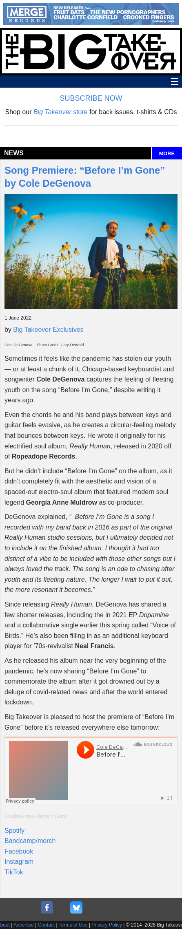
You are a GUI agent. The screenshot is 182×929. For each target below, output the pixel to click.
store (60, 111)
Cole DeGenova (18, 816)
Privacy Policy (106, 925)
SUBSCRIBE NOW (91, 98)
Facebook (18, 851)
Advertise (23, 925)
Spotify (14, 830)
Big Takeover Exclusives (48, 329)
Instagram (18, 861)
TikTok (13, 872)
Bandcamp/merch (29, 840)
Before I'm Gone (52, 816)
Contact (46, 925)
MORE (167, 153)
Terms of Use (73, 925)
